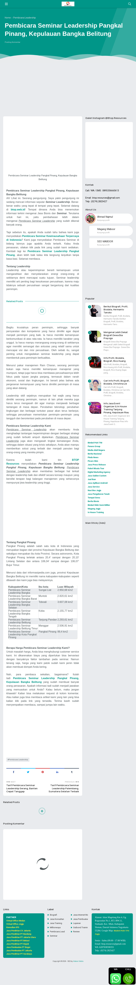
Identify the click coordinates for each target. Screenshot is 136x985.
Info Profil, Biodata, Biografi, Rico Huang (115, 361)
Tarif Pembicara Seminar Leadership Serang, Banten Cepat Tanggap (23, 807)
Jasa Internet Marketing (80, 934)
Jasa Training (56, 943)
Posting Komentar (12, 43)
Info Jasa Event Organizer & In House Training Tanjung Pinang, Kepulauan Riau (116, 410)
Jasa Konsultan (57, 938)
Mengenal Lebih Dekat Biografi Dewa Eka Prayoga (116, 337)
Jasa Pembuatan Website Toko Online (80, 938)
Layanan (77, 943)
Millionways (55, 947)
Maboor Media (78, 981)
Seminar (54, 956)
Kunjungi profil (103, 222)
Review (76, 952)
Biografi (54, 934)
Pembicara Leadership (18, 777)
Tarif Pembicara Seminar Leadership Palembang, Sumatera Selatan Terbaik (63, 807)
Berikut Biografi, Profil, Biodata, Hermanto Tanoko (116, 311)
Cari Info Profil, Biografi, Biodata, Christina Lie (117, 384)
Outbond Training (80, 947)
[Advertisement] (68, 89)
